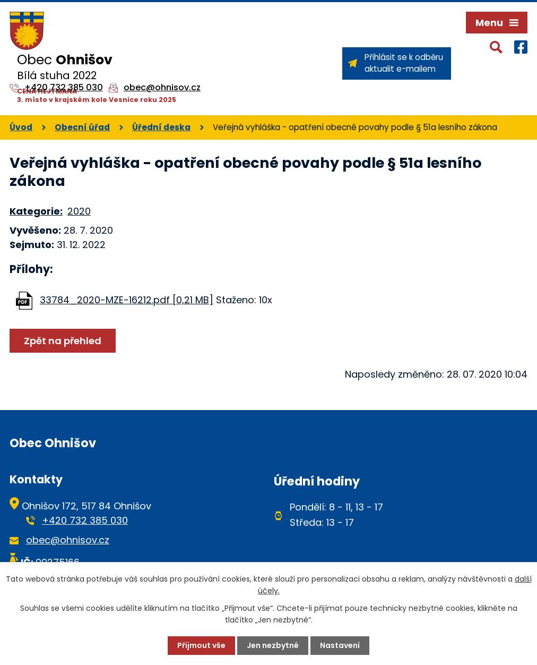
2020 (79, 211)
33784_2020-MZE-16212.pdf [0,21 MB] (126, 299)
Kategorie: (36, 211)
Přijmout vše (201, 645)
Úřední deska (161, 127)
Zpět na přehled (62, 340)
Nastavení (340, 645)
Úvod (21, 127)
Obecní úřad (82, 127)
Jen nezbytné (273, 645)
